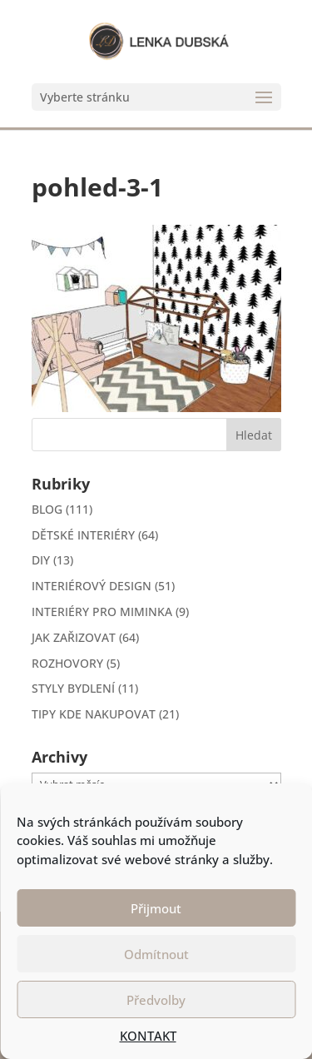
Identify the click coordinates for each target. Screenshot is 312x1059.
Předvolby (156, 1000)
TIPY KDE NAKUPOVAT (94, 714)
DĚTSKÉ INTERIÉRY (83, 535)
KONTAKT (148, 1035)
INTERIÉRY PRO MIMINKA (102, 611)
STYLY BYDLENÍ (73, 688)
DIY (41, 560)
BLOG (47, 509)
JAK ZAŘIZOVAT (74, 637)
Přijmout (156, 908)
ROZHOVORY (67, 663)
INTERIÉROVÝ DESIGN (91, 586)
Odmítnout (156, 954)
